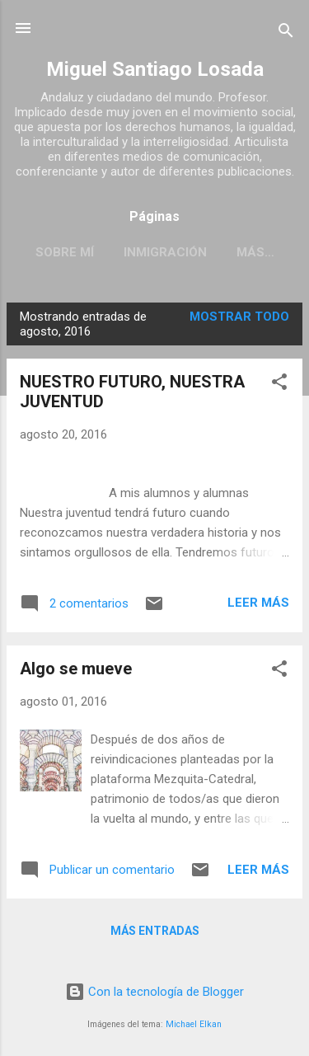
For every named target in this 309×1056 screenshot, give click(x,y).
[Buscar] (286, 33)
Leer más (258, 602)
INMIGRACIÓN (165, 252)
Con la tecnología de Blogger (154, 991)
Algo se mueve (76, 668)
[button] (279, 384)
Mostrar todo (239, 316)
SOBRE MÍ (64, 252)
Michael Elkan (194, 1024)
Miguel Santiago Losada (155, 69)
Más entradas (154, 930)
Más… (255, 252)
